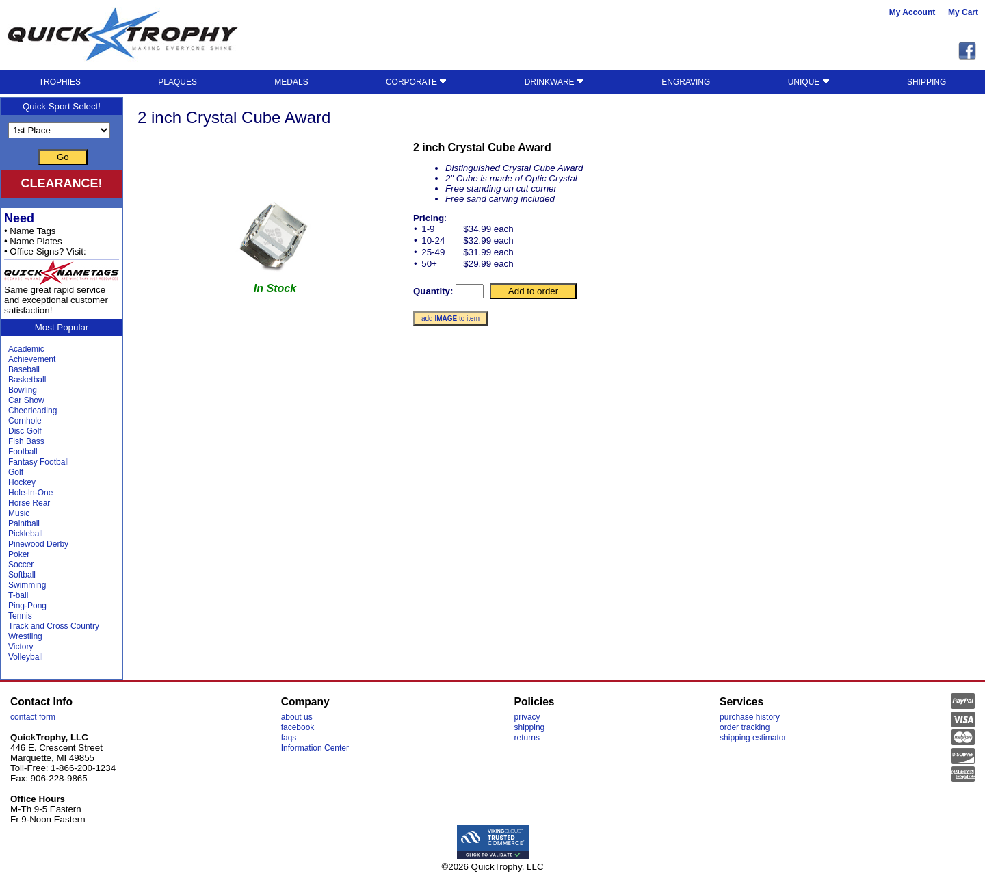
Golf (15, 472)
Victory (20, 646)
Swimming (27, 585)
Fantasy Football (38, 462)
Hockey (22, 482)
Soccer (21, 564)
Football (23, 451)
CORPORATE (416, 82)
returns (527, 737)
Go (63, 157)
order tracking (745, 727)
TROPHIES (60, 82)
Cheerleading (32, 410)
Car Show (26, 400)
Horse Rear (29, 503)
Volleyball (25, 657)
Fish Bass (26, 441)
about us (297, 717)
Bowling (22, 390)
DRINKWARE (554, 82)
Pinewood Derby (38, 544)
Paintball (24, 523)
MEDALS (291, 82)
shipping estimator (753, 737)
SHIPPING (926, 82)
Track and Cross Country (53, 626)
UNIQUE (809, 82)
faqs (289, 737)
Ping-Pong (27, 605)
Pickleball (25, 534)
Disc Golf (25, 431)
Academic (26, 349)
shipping (529, 727)
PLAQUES (177, 82)
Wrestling (25, 636)
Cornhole (25, 421)
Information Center (315, 748)
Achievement (31, 359)
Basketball (27, 380)
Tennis (20, 616)
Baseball (24, 369)
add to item (450, 318)
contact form (32, 717)
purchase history (750, 717)
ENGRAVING (685, 82)
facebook (298, 727)
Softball (22, 575)
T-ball (18, 595)
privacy (527, 717)
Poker (18, 554)
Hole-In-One (30, 492)
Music (18, 513)
